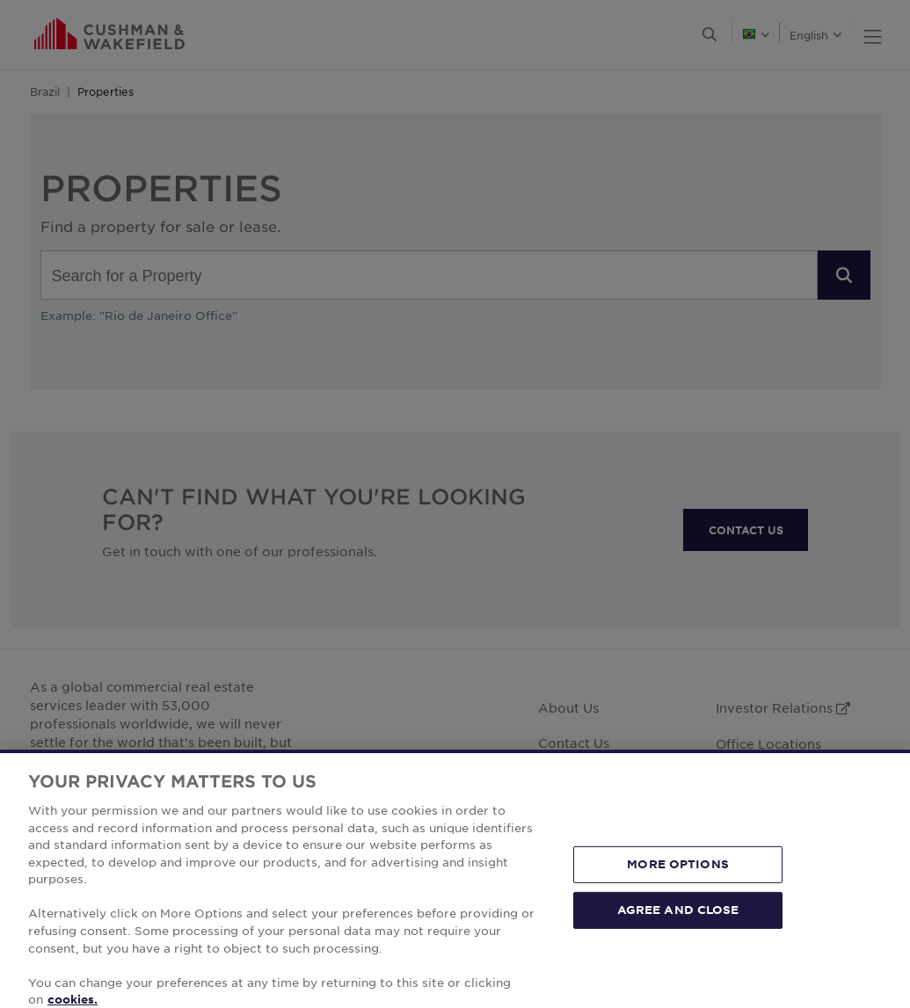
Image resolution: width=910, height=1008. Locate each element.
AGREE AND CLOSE (678, 931)
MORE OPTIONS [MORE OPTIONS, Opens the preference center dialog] (678, 886)
